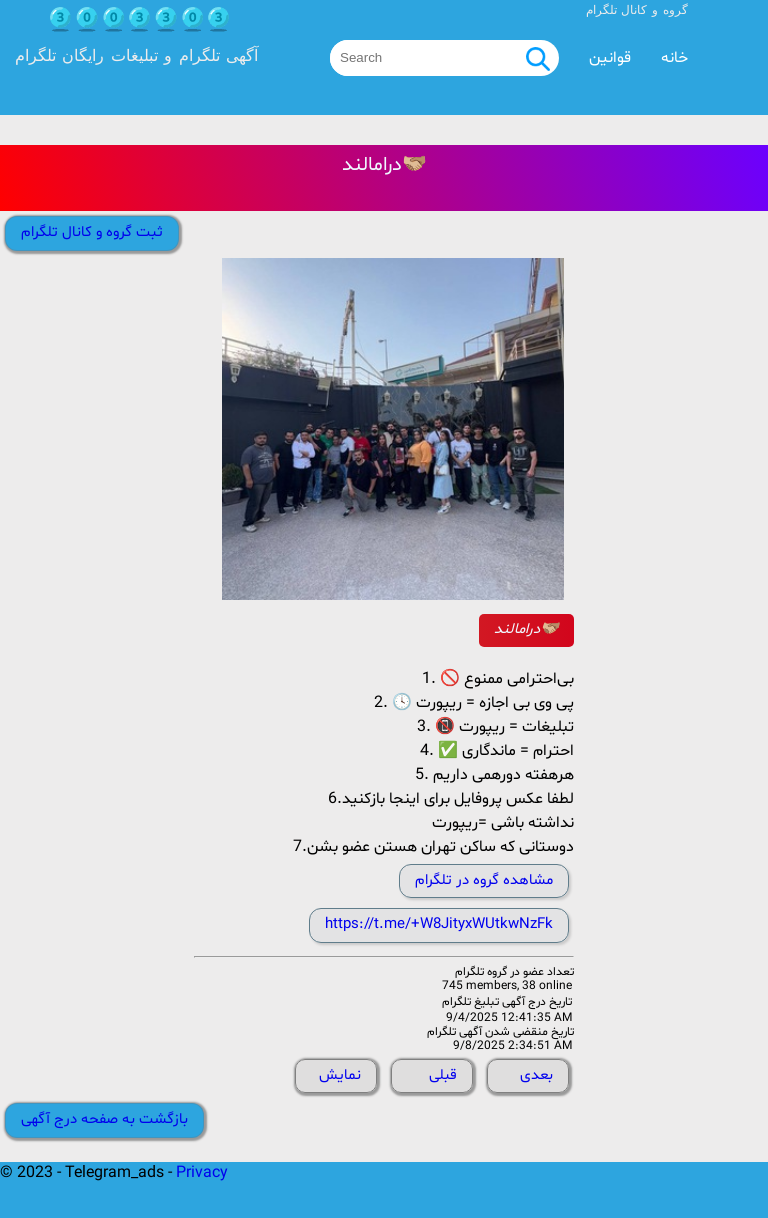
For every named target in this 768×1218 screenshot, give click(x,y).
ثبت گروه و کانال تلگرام (92, 232)
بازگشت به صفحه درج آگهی (104, 1119)
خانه (674, 58)
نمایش (340, 1075)
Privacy (202, 1173)
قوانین (610, 58)
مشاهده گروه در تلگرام (484, 880)
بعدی (536, 1075)
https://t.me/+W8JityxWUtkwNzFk (439, 924)
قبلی (443, 1075)
